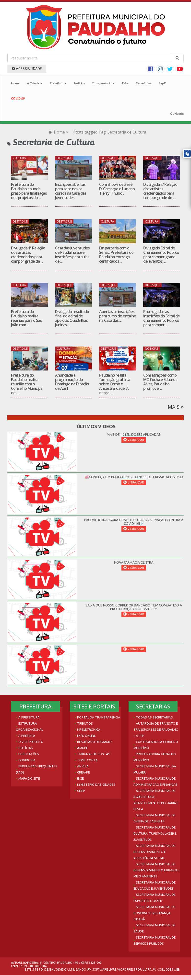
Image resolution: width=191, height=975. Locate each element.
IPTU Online (86, 735)
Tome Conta (87, 760)
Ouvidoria (177, 113)
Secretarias (143, 83)
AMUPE (82, 748)
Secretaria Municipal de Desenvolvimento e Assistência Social (154, 852)
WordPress (126, 969)
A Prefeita (26, 735)
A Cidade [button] (34, 83)
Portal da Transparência (98, 717)
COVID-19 (18, 98)
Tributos (85, 723)
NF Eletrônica (88, 729)
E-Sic (125, 83)
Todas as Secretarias (154, 717)
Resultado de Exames (95, 741)
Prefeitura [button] (58, 83)
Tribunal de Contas (93, 754)
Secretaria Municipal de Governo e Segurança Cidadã (154, 913)
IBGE (80, 778)
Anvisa (83, 766)
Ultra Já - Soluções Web (161, 969)
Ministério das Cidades (96, 784)
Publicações (28, 754)
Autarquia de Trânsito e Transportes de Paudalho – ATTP (155, 729)
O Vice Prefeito (30, 741)
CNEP (81, 790)
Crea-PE (83, 772)
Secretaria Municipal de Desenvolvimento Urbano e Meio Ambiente (156, 870)
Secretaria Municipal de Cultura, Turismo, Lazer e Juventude (155, 833)
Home (15, 83)
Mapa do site (29, 778)
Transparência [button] (103, 83)
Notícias (79, 83)
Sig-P (162, 83)
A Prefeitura (29, 717)
